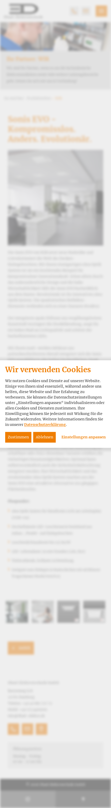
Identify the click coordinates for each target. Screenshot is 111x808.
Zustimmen (18, 437)
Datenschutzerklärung (45, 424)
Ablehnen (44, 437)
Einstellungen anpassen (83, 437)
